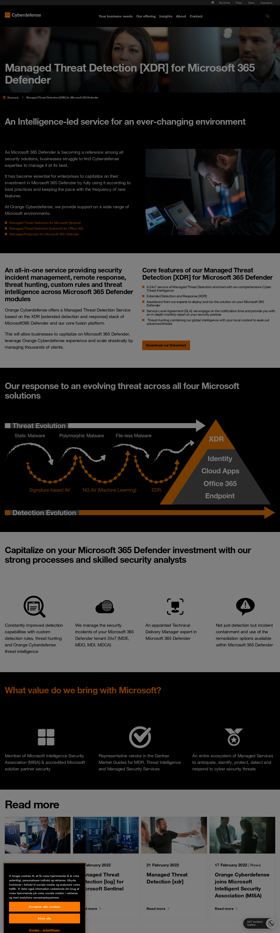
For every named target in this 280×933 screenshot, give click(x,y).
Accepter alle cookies (44, 923)
